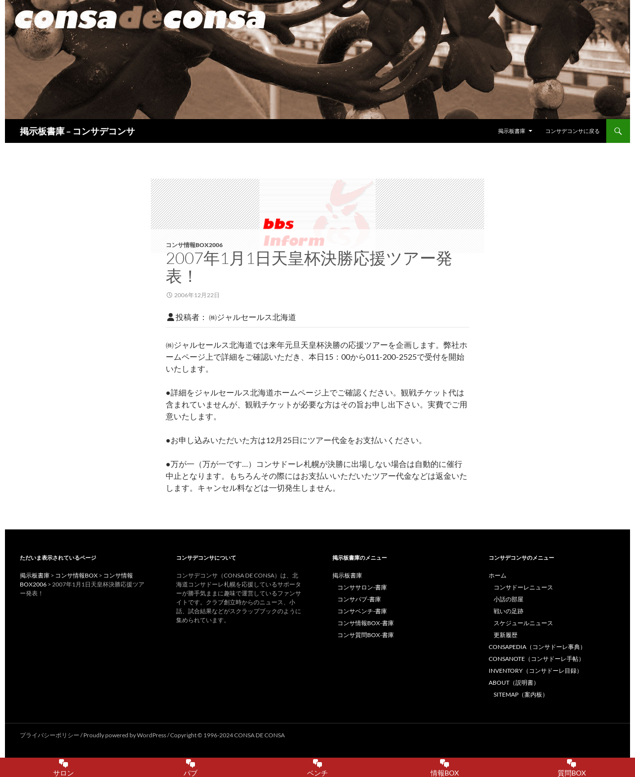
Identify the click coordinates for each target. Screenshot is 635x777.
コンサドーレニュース (523, 587)
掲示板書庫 (511, 131)
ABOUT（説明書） (514, 682)
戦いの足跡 (508, 611)
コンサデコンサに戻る (572, 131)
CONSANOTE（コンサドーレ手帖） (536, 658)
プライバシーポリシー (49, 735)
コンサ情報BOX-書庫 (365, 623)
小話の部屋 (508, 599)
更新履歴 (505, 635)
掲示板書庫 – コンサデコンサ (77, 131)
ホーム (498, 575)
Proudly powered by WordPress (125, 735)
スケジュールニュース (523, 623)
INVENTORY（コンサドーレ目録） (535, 670)
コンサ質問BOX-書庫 (365, 635)
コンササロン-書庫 (362, 587)
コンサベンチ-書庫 (362, 611)
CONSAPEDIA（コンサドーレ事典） (537, 646)
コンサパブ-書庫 (359, 599)
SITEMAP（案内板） (521, 694)
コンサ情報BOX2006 (194, 245)
